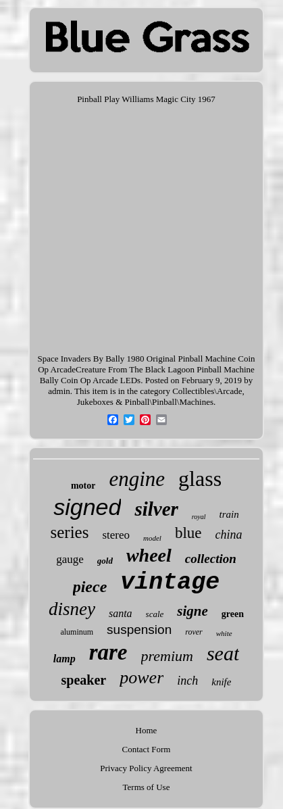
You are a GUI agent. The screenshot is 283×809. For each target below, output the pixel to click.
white (224, 633)
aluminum (76, 632)
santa (120, 613)
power (141, 677)
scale (155, 614)
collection (210, 558)
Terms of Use (146, 787)
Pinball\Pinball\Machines (169, 402)
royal (199, 516)
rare (108, 652)
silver (156, 509)
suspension (139, 629)
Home (146, 730)
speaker (84, 679)
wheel (149, 555)
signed (87, 507)
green (233, 614)
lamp (64, 658)
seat (223, 653)
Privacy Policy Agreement (146, 768)
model (152, 538)
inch (187, 680)
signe (192, 611)
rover (194, 632)
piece (90, 586)
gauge (70, 559)
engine (137, 479)
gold (105, 561)
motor (83, 486)
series (69, 532)
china (228, 534)
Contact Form (146, 749)
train (229, 514)
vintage (170, 582)
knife (221, 682)
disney (72, 609)
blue (188, 532)
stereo (116, 535)
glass (200, 478)
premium (167, 655)
